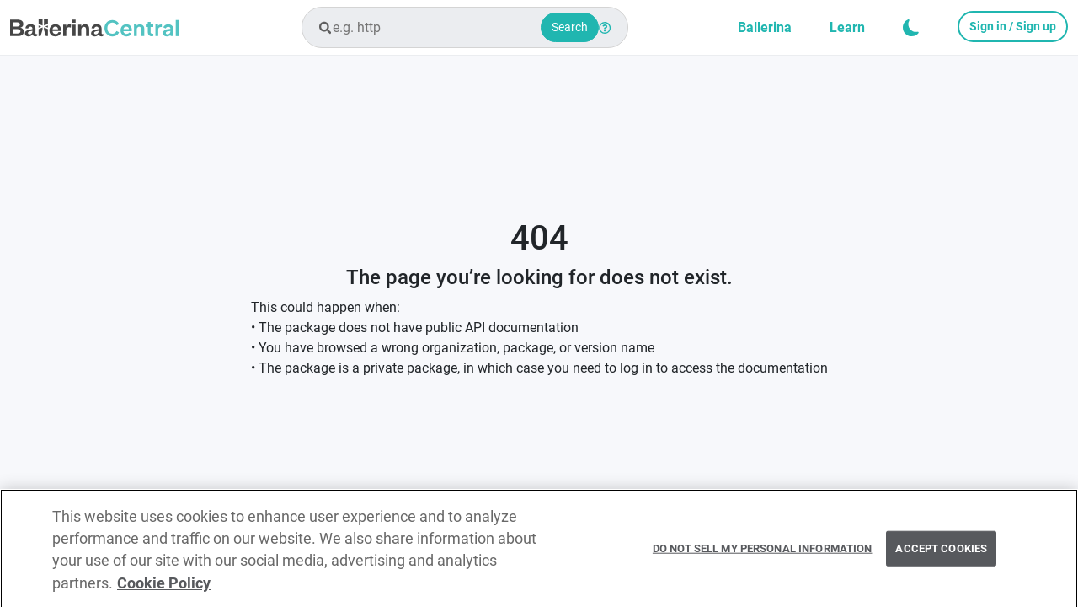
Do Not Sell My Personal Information (763, 552)
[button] (911, 28)
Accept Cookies (941, 552)
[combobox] (465, 27)
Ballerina (765, 27)
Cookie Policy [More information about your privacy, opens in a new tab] (164, 587)
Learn (847, 27)
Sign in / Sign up (1012, 26)
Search (570, 27)
